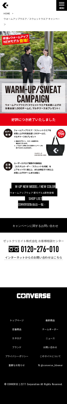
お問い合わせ (50, 347)
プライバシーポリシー (16, 356)
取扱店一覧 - (31, 201)
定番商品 (16, 329)
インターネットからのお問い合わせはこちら (33, 257)
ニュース (50, 338)
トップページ (17, 320)
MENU (61, 7)
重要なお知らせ (17, 365)
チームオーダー (50, 329)
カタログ (16, 338)
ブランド (16, 347)
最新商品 (50, 320)
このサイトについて (50, 356)
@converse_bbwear (50, 365)
